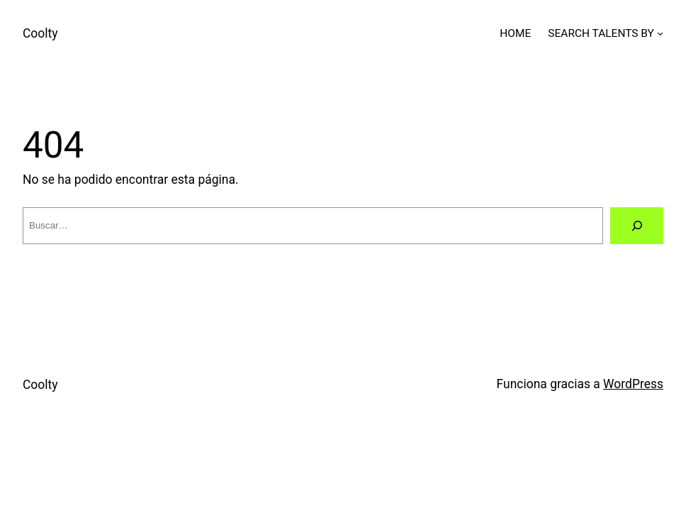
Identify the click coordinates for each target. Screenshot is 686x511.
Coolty (40, 33)
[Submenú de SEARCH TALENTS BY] (660, 33)
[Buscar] (636, 225)
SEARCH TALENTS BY (601, 33)
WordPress (633, 384)
